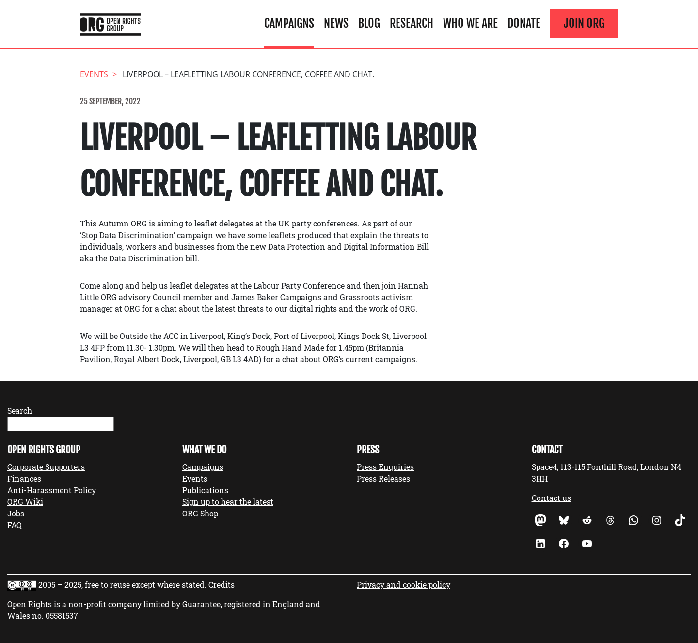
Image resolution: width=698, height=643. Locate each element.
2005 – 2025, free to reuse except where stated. (122, 584)
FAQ (14, 525)
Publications (205, 490)
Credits (221, 584)
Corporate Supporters (46, 467)
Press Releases (383, 478)
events (94, 74)
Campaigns (289, 23)
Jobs (15, 513)
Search (19, 410)
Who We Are (470, 23)
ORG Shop (200, 513)
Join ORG (584, 23)
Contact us (551, 498)
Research (411, 23)
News (336, 23)
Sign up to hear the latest (227, 502)
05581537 (62, 616)
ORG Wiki (25, 502)
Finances (24, 478)
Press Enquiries (385, 467)
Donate (524, 23)
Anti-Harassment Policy (51, 490)
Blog (369, 23)
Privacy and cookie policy (403, 584)
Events (194, 478)
